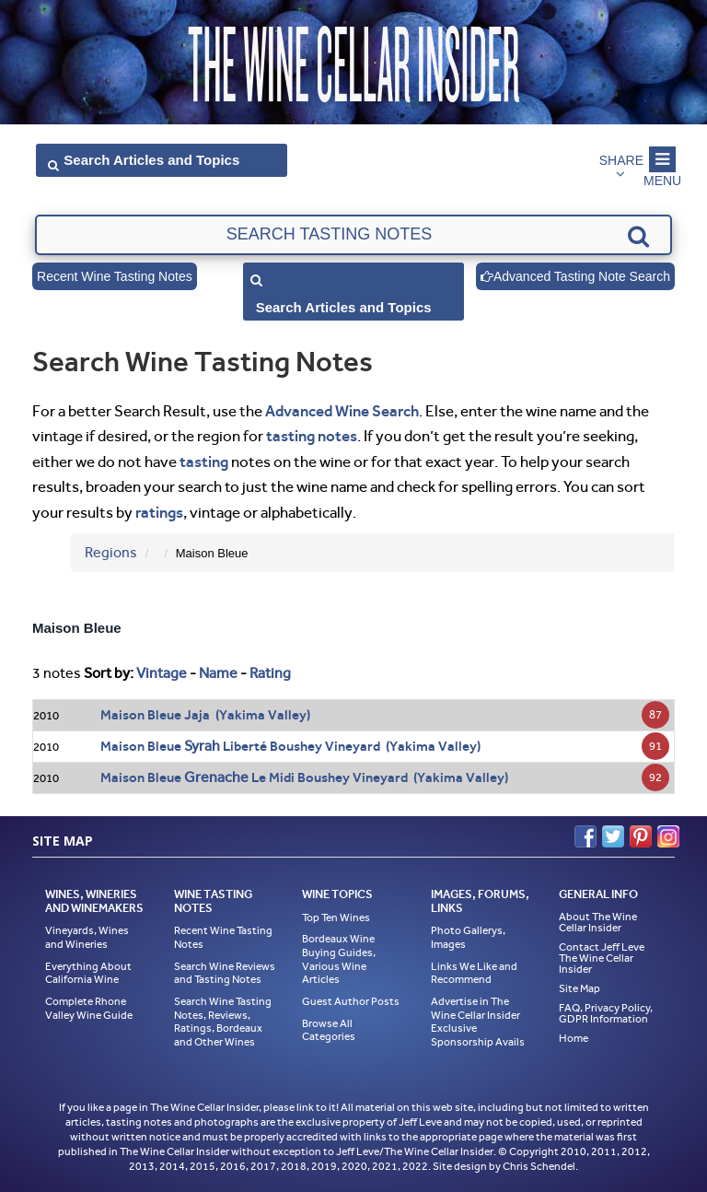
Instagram (668, 836)
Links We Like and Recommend (474, 973)
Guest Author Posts (351, 1001)
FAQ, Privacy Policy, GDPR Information (606, 1013)
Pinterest (641, 836)
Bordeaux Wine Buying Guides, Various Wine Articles (339, 959)
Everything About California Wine (88, 973)
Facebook (585, 836)
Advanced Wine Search (342, 411)
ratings (159, 512)
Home (573, 1038)
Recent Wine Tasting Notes (114, 276)
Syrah (202, 745)
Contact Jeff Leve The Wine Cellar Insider (601, 958)
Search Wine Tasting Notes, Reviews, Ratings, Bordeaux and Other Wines (223, 1021)
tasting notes (311, 436)
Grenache (216, 777)
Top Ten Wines (336, 917)
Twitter (613, 836)
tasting (204, 461)
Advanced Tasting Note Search (575, 276)
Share (621, 160)
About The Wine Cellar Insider (598, 922)
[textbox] (353, 235)
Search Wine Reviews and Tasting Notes (224, 973)
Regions (111, 552)
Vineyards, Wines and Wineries (87, 937)
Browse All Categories (328, 1030)
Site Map (579, 988)
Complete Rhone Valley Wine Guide (89, 1008)
